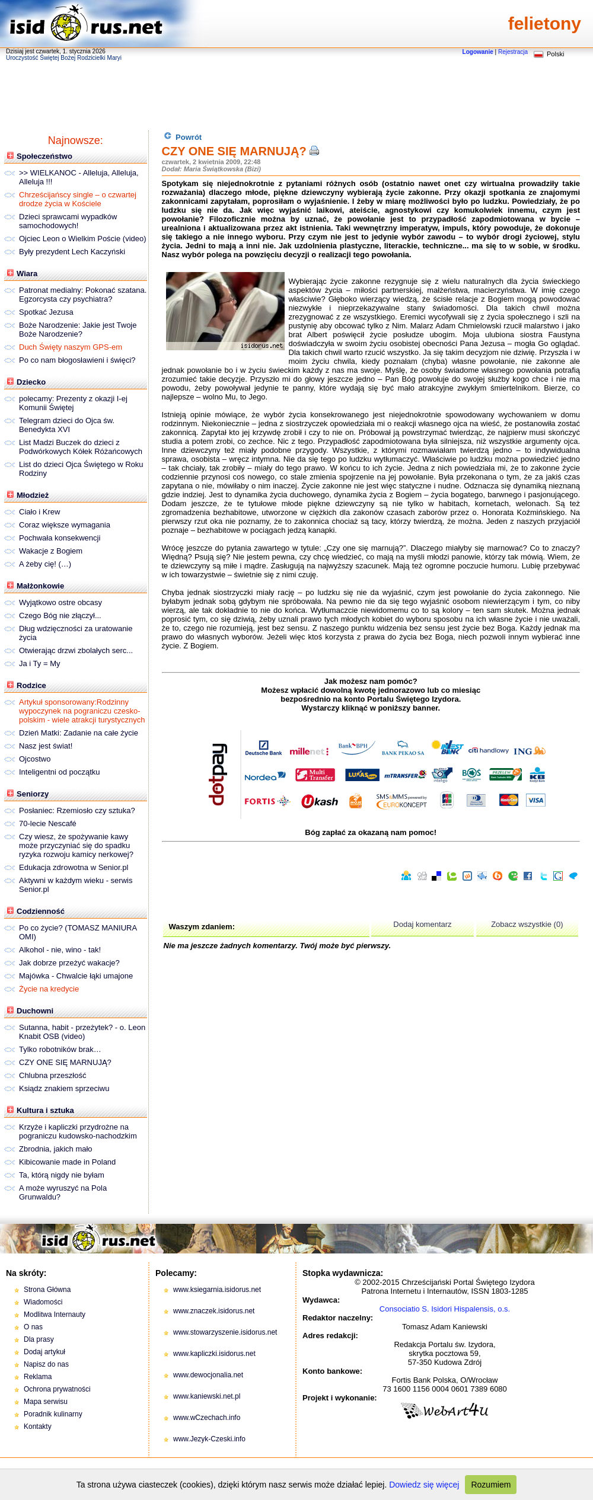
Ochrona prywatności (57, 1389)
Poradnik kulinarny (53, 1414)
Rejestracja (513, 52)
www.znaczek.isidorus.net (213, 1311)
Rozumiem (491, 1484)
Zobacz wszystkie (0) (527, 924)
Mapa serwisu (46, 1401)
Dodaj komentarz (422, 924)
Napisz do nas (46, 1364)
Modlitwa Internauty (54, 1314)
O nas (33, 1327)
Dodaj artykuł (44, 1352)
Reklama (38, 1377)
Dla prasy (39, 1339)
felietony (544, 23)
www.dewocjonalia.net (208, 1375)
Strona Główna (47, 1289)
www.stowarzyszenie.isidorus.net (225, 1332)
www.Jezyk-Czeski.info (209, 1439)
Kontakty (38, 1426)
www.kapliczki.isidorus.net (214, 1353)
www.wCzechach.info (206, 1417)
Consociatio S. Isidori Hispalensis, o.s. (445, 1308)
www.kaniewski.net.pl (206, 1396)
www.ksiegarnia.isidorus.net (217, 1289)
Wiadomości (43, 1302)
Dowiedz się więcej (424, 1484)
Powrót (183, 137)
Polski (555, 53)
